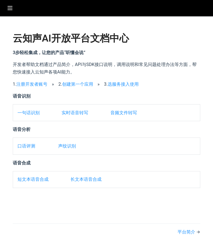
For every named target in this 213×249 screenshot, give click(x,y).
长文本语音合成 (86, 179)
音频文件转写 (123, 112)
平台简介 (187, 232)
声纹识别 (67, 146)
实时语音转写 (75, 112)
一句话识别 (28, 112)
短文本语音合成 (33, 179)
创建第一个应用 (77, 84)
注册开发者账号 (31, 84)
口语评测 (26, 146)
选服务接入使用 (123, 84)
